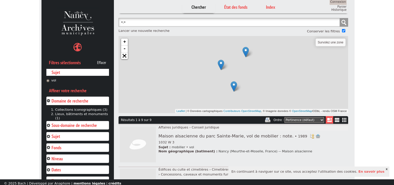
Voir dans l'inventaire (312, 136)
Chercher (198, 7)
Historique (339, 10)
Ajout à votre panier (318, 136)
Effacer (101, 62)
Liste (329, 120)
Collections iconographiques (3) (81, 110)
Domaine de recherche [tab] (67, 101)
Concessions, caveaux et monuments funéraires (200, 174)
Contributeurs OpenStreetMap (242, 111)
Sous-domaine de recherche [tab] (71, 125)
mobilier (178, 147)
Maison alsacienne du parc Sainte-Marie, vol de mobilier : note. (232, 136)
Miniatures (344, 120)
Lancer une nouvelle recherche (144, 31)
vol (53, 80)
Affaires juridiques (173, 127)
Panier (342, 6)
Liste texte (337, 121)
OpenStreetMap (302, 111)
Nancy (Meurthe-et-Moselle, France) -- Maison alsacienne (265, 151)
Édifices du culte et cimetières (183, 169)
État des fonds (235, 7)
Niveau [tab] (54, 159)
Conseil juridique (205, 127)
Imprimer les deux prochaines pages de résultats (268, 120)
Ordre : (278, 120)
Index (270, 7)
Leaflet (181, 111)
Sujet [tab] (53, 136)
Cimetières (221, 169)
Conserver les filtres (323, 31)
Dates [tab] (53, 170)
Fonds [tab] (53, 148)
